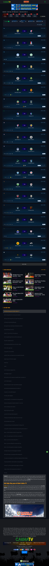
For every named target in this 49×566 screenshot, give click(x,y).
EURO (5, 365)
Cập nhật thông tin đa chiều (9, 328)
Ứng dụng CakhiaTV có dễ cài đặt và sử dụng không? (13, 460)
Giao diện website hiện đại (9, 339)
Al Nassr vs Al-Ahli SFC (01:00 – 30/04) (18, 286)
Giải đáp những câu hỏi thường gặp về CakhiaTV (12, 449)
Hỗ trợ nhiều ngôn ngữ (8, 346)
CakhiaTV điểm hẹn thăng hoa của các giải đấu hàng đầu (14, 354)
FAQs (28, 543)
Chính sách (15, 541)
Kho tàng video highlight (8, 394)
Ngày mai (42, 21)
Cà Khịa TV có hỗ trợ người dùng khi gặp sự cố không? (13, 464)
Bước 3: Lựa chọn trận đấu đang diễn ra (11, 438)
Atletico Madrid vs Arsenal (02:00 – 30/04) (39, 286)
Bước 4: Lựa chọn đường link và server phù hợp (12, 442)
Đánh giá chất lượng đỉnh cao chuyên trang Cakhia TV (13, 317)
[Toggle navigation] (45, 1)
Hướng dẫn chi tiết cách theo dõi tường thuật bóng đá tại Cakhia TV (16, 427)
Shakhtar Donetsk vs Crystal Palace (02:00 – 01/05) (18, 280)
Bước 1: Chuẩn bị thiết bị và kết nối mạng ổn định (12, 431)
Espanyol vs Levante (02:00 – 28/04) (18, 298)
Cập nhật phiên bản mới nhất (9, 420)
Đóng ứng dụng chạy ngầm (9, 409)
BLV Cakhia (24, 21)
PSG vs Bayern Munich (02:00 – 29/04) (18, 292)
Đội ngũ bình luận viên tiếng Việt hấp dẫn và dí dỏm (13, 324)
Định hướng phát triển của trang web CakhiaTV (12, 313)
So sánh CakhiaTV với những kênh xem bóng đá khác (13, 398)
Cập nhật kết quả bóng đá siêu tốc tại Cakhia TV (12, 387)
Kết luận (5, 471)
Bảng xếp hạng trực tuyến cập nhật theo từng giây (13, 383)
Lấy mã (24, 551)
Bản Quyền (29, 541)
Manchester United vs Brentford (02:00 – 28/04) (40, 292)
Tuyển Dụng (22, 543)
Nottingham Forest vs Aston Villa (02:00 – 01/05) (18, 273)
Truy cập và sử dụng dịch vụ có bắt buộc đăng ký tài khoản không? (15, 457)
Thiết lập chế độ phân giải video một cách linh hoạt (13, 416)
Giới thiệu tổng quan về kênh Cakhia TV (11, 310)
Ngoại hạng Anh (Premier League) (10, 357)
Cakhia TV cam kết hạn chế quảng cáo (11, 332)
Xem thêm (24, 264)
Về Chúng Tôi (7, 541)
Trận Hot (15, 21)
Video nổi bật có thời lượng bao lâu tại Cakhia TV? (12, 468)
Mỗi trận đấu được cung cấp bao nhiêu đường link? (13, 453)
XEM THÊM (43, 268)
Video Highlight (9, 269)
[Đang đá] (24, 32)
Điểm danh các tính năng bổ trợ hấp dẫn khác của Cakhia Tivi (15, 376)
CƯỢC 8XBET (26, 1)
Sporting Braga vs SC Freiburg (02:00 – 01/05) (40, 273)
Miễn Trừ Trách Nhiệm (39, 541)
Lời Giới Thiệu (8, 306)
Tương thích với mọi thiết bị (9, 350)
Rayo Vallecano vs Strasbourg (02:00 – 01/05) (40, 280)
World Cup (6, 361)
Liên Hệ (22, 541)
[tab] (4, 16)
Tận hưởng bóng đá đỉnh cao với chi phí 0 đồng (12, 343)
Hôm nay (33, 21)
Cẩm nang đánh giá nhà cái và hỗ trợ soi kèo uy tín (13, 335)
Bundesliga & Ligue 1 (8, 372)
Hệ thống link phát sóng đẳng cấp (10, 321)
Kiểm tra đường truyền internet (9, 405)
